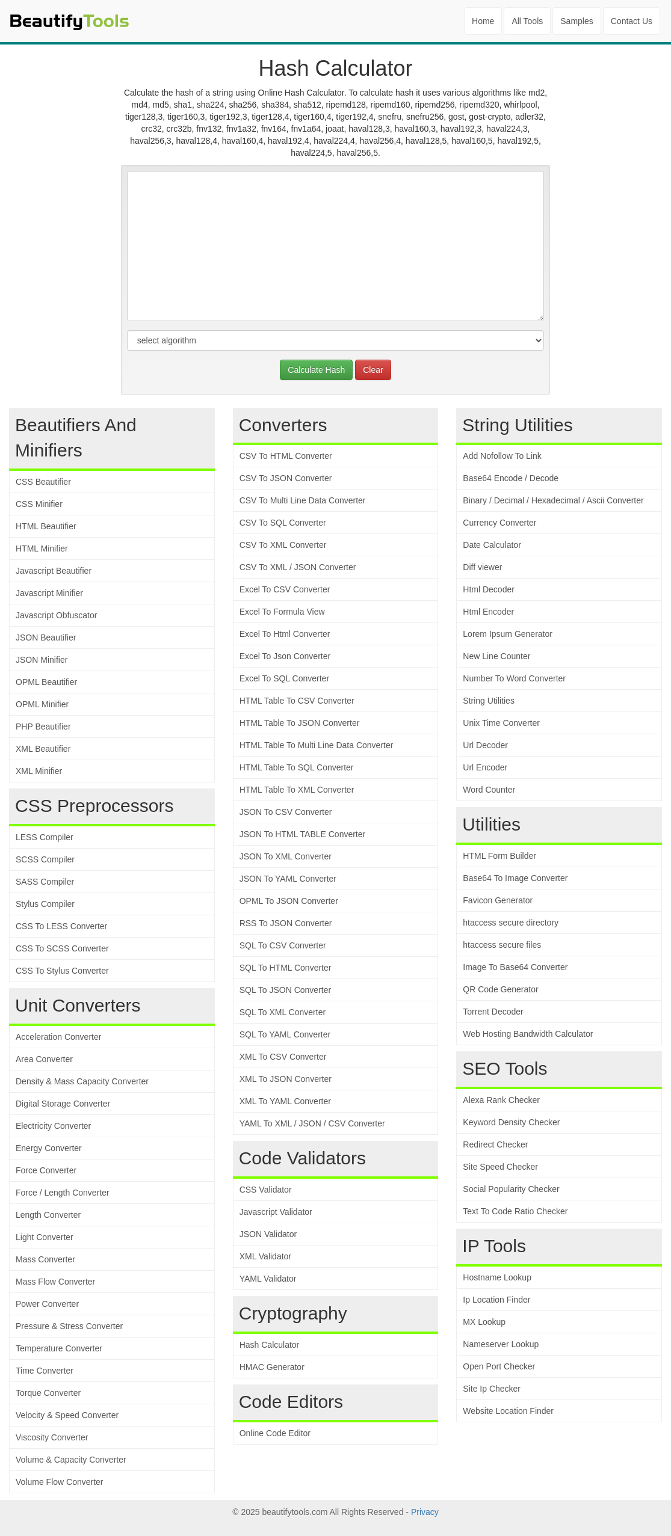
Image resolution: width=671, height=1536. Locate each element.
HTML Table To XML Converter (297, 789)
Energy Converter (49, 1148)
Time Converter (44, 1370)
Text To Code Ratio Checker (515, 1211)
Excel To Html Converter (285, 634)
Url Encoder (485, 767)
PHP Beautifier (43, 726)
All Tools (527, 21)
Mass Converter (45, 1259)
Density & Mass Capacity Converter (82, 1081)
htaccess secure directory (510, 922)
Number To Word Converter (514, 678)
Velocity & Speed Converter (67, 1415)
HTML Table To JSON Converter (300, 723)
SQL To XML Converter (283, 1012)
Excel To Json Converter (285, 656)
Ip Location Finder (496, 1299)
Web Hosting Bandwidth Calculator (528, 1034)
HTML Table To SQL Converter (297, 767)
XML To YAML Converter (285, 1101)
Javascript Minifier (49, 593)
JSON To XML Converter (286, 856)
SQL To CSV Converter (283, 945)
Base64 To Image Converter (515, 878)
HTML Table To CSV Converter (297, 700)
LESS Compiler (44, 837)
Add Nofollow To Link (502, 456)
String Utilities (489, 700)
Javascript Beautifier (53, 571)
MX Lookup (484, 1322)
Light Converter (44, 1237)
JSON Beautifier (46, 637)
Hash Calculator (270, 1345)
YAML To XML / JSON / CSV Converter (312, 1123)
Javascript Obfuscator (56, 615)
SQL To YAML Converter (285, 1034)
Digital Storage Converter (63, 1103)
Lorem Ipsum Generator (507, 634)
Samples (576, 21)
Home (483, 21)
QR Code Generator (500, 989)
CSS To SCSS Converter (62, 948)
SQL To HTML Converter (286, 967)
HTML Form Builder (499, 856)
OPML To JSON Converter (289, 901)
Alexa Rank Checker (501, 1100)
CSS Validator (266, 1189)
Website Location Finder (508, 1411)
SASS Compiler (45, 881)
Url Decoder (485, 745)
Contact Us (631, 21)
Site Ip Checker (492, 1388)
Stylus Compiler (45, 904)
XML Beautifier (43, 749)
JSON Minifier (41, 660)
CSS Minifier (39, 504)
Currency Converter (499, 522)
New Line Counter (496, 656)
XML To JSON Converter (286, 1079)
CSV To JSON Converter (286, 478)
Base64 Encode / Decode (510, 478)
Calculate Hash (316, 370)
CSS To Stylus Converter (62, 970)
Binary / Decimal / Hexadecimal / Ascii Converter (553, 500)
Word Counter (489, 789)
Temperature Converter (59, 1348)
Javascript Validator (276, 1212)
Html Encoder (488, 611)
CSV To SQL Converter (283, 522)
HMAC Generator (272, 1367)
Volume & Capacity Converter (71, 1459)
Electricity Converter (53, 1126)
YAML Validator (268, 1278)
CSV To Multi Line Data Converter (303, 500)
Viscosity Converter (52, 1437)
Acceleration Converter (58, 1037)
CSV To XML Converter (283, 545)
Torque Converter (48, 1393)
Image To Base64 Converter (515, 967)
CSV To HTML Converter (286, 456)
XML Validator (265, 1256)
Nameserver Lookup (501, 1344)
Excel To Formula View (282, 611)
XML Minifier (39, 771)
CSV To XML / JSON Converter (298, 567)
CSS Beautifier (43, 482)
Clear (373, 370)
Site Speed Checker (500, 1167)
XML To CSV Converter (283, 1056)
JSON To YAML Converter (288, 878)
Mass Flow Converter (55, 1281)
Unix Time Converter (501, 723)
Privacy (425, 1512)
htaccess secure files (502, 945)
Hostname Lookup (497, 1277)
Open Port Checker (499, 1366)
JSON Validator (268, 1234)
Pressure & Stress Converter (69, 1326)
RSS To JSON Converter (286, 923)
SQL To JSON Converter (286, 990)
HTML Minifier (42, 548)
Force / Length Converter (63, 1192)
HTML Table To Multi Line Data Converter (317, 745)
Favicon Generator (498, 900)
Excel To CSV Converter (285, 589)
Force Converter (46, 1170)
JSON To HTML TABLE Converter (303, 834)
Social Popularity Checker (511, 1189)
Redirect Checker (495, 1144)
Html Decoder (489, 589)
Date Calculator (492, 545)
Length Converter (48, 1215)
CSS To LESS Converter (61, 926)
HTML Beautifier (46, 526)
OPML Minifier (42, 704)
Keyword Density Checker (511, 1122)
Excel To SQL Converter (284, 678)
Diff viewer (482, 567)
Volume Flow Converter (60, 1482)
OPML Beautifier (46, 682)
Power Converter (47, 1304)
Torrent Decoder (493, 1011)
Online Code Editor (275, 1433)
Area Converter (44, 1059)
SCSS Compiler (45, 859)
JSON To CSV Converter (286, 812)
